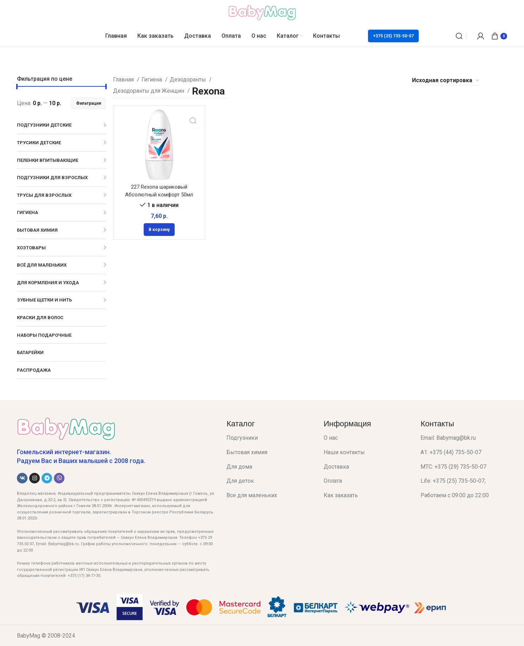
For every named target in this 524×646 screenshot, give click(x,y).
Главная (124, 79)
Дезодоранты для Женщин (149, 90)
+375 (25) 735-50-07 (393, 35)
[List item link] (269, 438)
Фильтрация (88, 103)
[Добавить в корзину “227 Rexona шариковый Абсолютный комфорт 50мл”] (159, 229)
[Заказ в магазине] (446, 80)
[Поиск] (459, 36)
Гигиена (152, 79)
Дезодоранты (188, 79)
